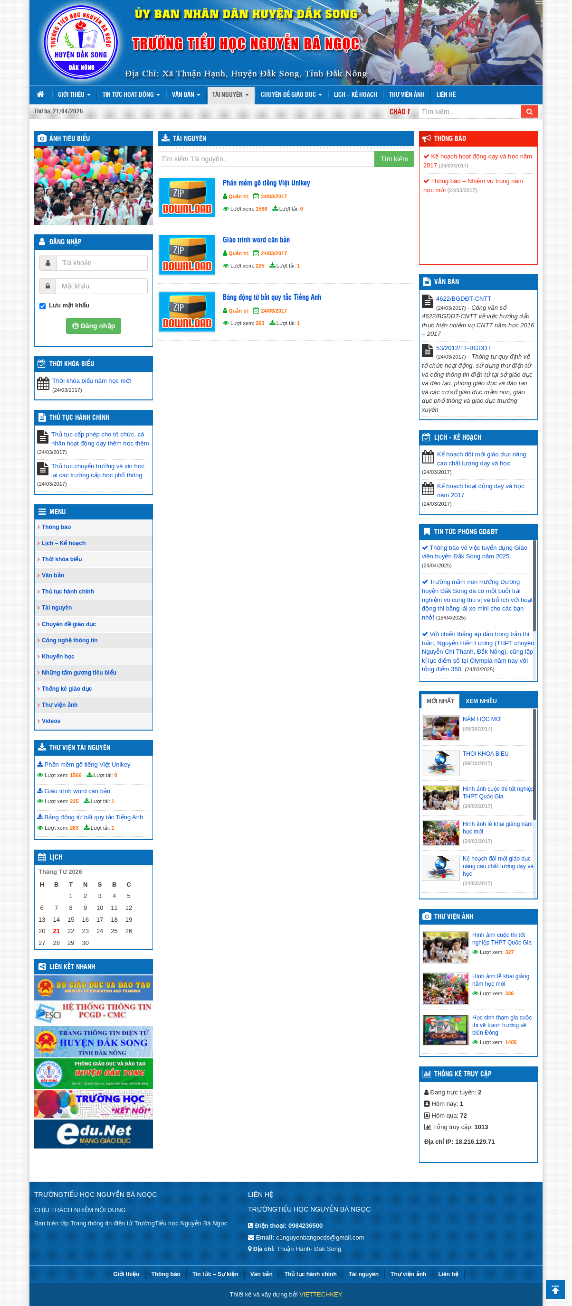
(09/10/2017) (477, 729)
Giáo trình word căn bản (73, 791)
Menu (57, 512)
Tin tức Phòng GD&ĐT (466, 532)
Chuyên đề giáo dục (291, 95)
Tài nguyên (230, 95)
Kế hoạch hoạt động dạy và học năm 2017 (480, 490)
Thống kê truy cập (463, 1074)
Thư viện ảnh (407, 95)
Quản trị (238, 196)
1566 (75, 775)
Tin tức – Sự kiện (215, 1274)
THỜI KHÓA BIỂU (71, 364)
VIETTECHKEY (320, 1294)
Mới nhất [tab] (440, 701)
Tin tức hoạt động (131, 95)
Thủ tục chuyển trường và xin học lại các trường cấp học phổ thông (97, 471)
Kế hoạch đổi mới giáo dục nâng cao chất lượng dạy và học (481, 459)
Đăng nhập (65, 242)
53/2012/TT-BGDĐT (463, 348)
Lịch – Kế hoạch (355, 95)
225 (74, 801)
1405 (510, 1042)
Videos (51, 721)
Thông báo (56, 527)
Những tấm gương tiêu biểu (79, 672)
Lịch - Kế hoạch (457, 438)
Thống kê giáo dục (67, 688)
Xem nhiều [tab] (481, 701)
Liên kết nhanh (72, 967)
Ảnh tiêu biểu (69, 139)
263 (74, 828)
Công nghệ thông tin (70, 640)
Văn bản (186, 95)
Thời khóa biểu (62, 559)
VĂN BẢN (446, 282)
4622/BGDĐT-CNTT (463, 298)
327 (509, 952)
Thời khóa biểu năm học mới (91, 380)
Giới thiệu (74, 95)
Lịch (55, 857)
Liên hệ (446, 95)
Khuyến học (58, 656)
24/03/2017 (274, 196)
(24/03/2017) (453, 165)
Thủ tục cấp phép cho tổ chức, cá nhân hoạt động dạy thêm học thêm (100, 439)
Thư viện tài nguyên (79, 748)
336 (509, 993)
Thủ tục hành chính (79, 418)
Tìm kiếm (394, 159)
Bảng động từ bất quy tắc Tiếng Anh (90, 817)
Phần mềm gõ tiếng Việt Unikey (84, 764)
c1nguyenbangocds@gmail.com (320, 1237)
